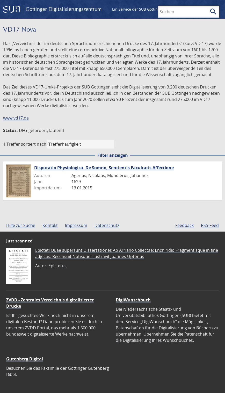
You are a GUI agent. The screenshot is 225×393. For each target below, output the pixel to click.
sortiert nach (33, 144)
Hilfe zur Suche (20, 225)
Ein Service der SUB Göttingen (138, 9)
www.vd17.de (16, 118)
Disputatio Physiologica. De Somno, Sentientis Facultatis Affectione (104, 167)
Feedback (184, 225)
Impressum (76, 225)
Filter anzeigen (112, 155)
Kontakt (50, 225)
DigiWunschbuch (133, 300)
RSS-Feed (210, 225)
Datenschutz (107, 225)
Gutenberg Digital (24, 359)
